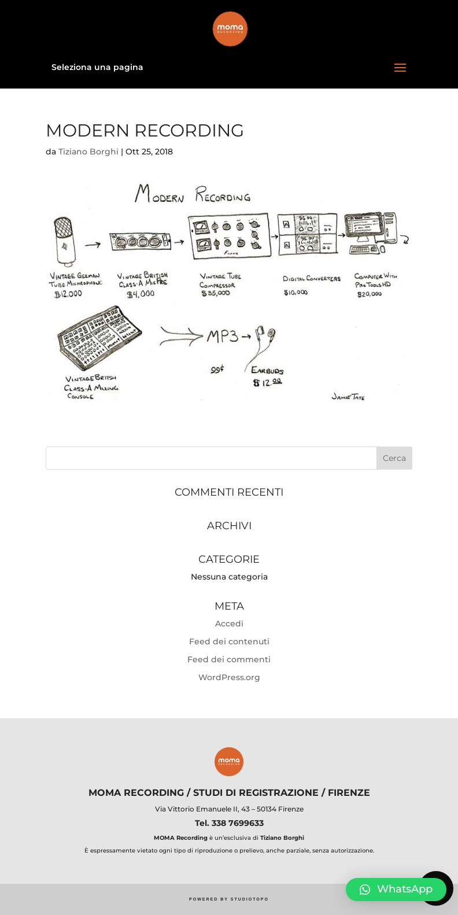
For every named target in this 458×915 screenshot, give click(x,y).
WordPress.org (229, 677)
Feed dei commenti (229, 659)
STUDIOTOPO (250, 899)
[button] (396, 889)
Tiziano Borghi (88, 151)
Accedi (229, 623)
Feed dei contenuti (229, 641)
